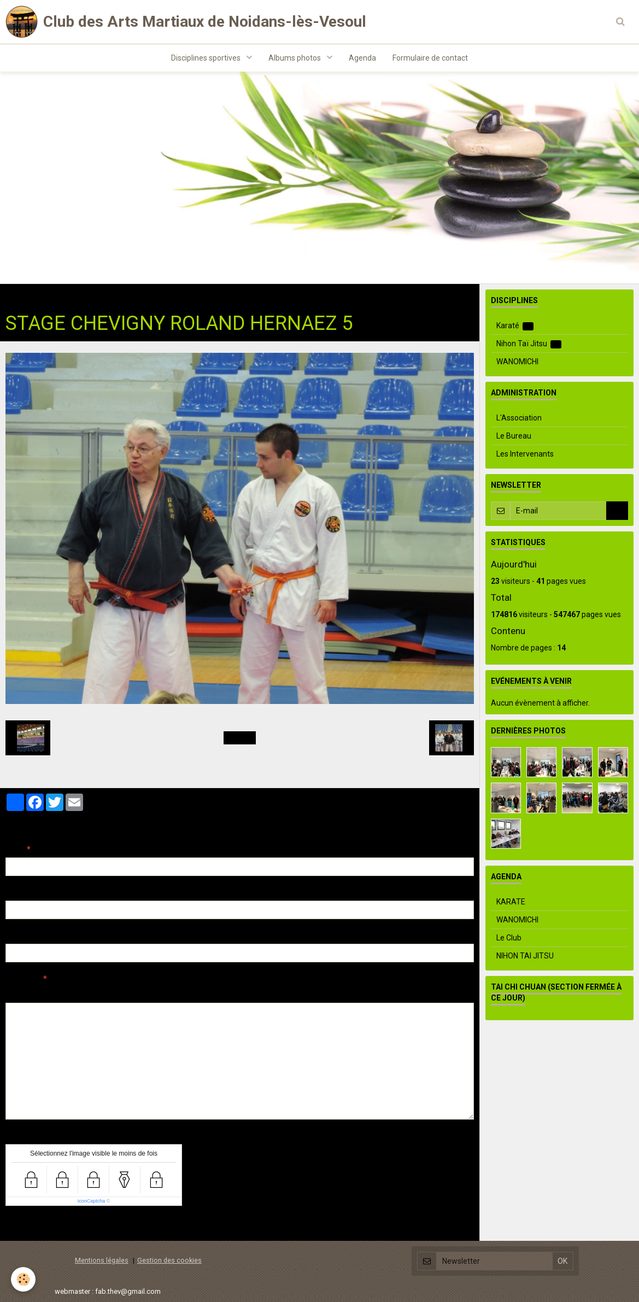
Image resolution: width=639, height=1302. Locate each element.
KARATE (510, 901)
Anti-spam (24, 1136)
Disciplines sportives (206, 58)
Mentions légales (101, 1260)
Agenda (362, 58)
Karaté (515, 325)
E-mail (17, 892)
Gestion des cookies (169, 1260)
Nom (14, 849)
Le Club (508, 937)
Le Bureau (513, 435)
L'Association (519, 417)
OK (617, 510)
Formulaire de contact (430, 58)
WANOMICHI (517, 361)
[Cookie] (23, 1279)
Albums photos (295, 58)
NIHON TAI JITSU (525, 955)
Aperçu (199, 993)
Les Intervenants (525, 453)
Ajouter (28, 1226)
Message (22, 978)
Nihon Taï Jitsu (135, 295)
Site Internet (27, 935)
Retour (240, 738)
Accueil (18, 295)
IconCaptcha (91, 1201)
